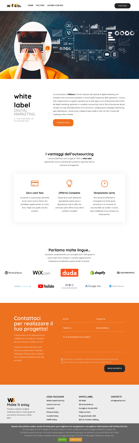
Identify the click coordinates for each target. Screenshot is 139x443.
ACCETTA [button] (62, 439)
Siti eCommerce (86, 404)
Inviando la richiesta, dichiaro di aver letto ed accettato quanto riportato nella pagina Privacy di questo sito (89, 361)
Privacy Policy (53, 412)
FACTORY (40, 5)
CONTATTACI (63, 122)
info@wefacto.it (118, 400)
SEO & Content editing (89, 419)
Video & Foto (84, 412)
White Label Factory (55, 400)
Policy (54, 419)
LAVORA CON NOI (55, 5)
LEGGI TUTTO (76, 439)
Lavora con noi (53, 404)
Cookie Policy (53, 416)
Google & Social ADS (88, 408)
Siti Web (82, 400)
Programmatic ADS (87, 416)
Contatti (50, 408)
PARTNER (122, 5)
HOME (30, 5)
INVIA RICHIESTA (115, 368)
